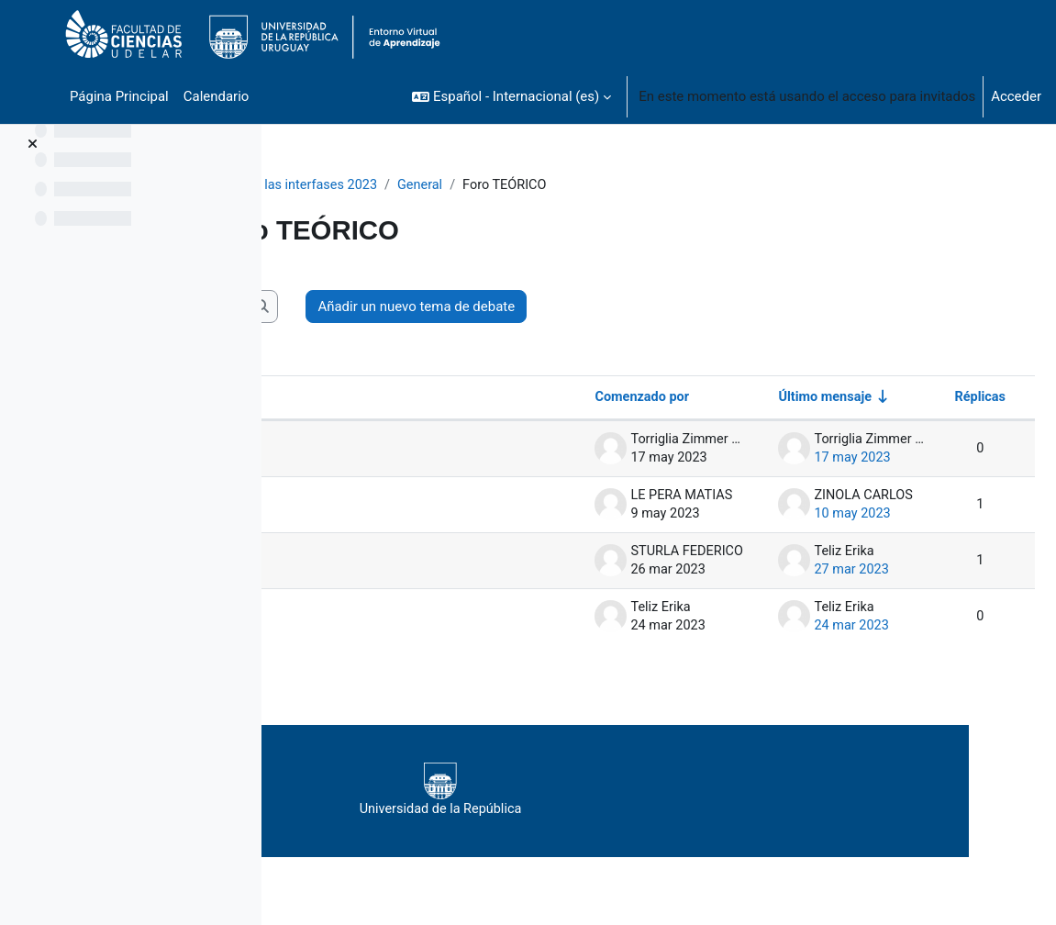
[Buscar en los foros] (423, 306)
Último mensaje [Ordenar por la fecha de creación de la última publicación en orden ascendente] (780, 398)
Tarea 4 (356, 449)
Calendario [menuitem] (216, 96)
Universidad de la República (644, 791)
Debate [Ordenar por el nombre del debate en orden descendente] (340, 398)
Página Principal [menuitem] (119, 96)
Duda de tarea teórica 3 (404, 505)
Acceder (1016, 96)
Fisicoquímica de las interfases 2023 (409, 185)
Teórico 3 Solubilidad (397, 561)
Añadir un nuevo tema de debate (692, 306)
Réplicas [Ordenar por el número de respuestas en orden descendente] (935, 398)
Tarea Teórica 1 (381, 617)
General (564, 185)
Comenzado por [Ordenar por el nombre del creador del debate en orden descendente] (597, 398)
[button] (511, 96)
